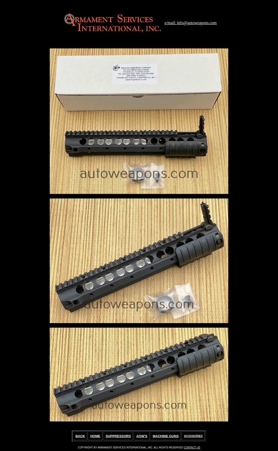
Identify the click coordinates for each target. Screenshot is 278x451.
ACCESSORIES (193, 436)
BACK (80, 436)
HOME (95, 436)
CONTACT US (192, 447)
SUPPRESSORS (118, 436)
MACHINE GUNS (166, 436)
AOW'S (141, 436)
